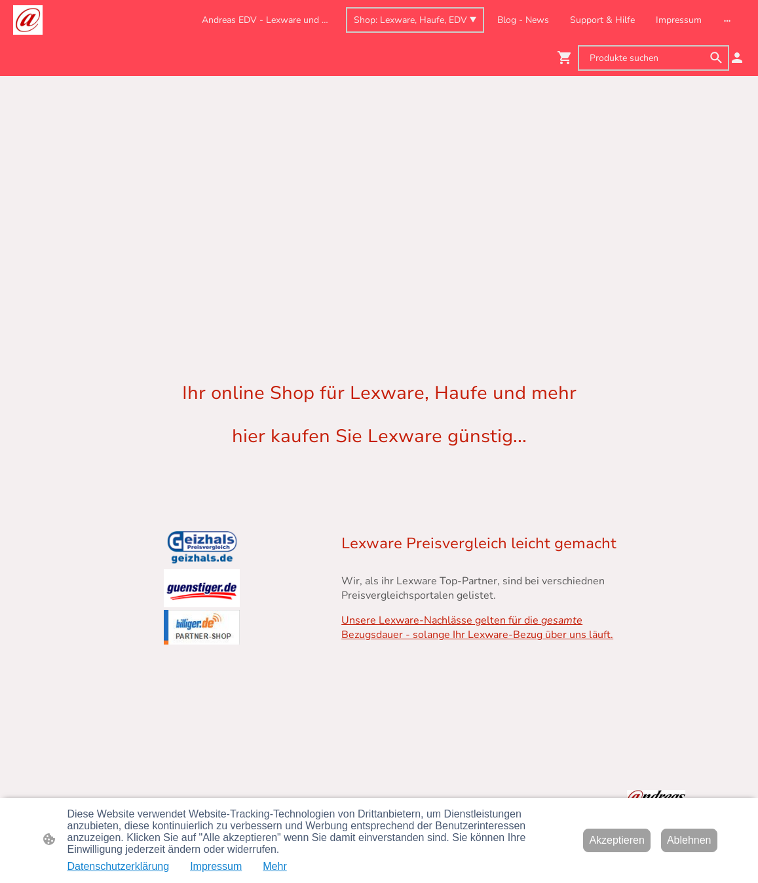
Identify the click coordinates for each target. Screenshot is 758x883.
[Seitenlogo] (28, 20)
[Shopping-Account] (737, 58)
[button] (716, 58)
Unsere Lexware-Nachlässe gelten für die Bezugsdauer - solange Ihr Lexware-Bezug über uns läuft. (477, 627)
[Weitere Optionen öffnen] (727, 19)
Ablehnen (689, 840)
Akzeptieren (617, 840)
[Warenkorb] (567, 58)
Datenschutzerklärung (118, 866)
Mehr (274, 866)
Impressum (216, 866)
